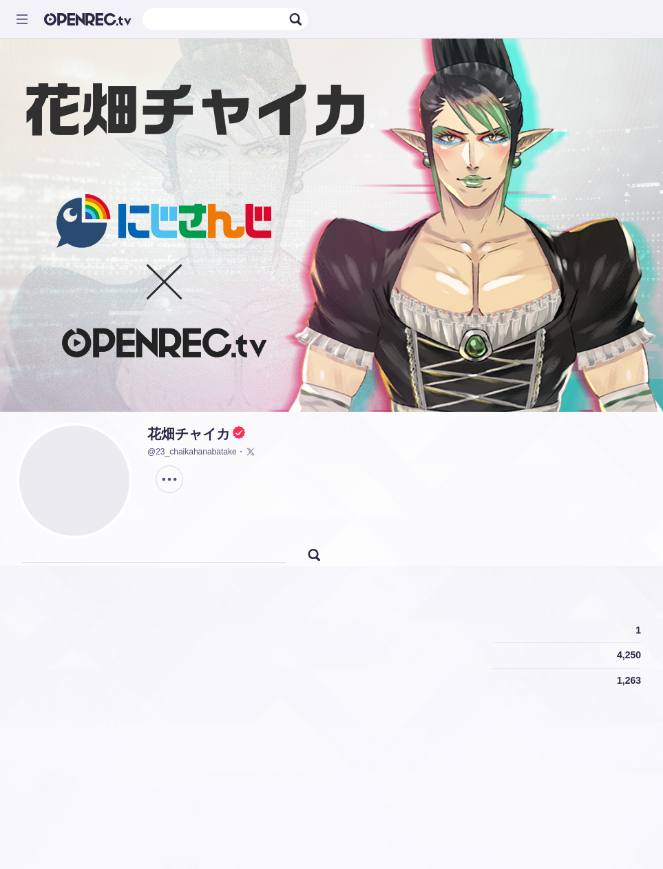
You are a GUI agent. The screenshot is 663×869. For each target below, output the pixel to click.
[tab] (38, 552)
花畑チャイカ (188, 433)
